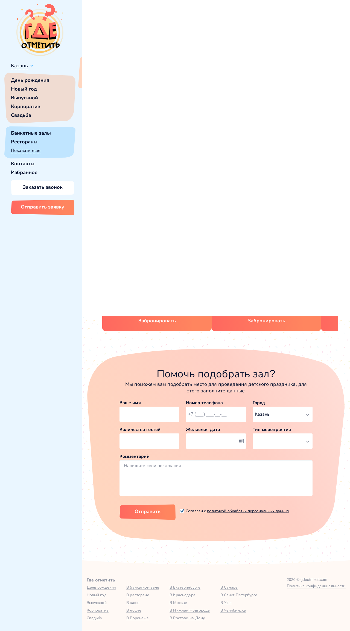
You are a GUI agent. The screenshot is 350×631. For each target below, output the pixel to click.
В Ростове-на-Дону (187, 618)
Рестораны (24, 141)
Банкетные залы (31, 133)
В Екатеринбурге (185, 587)
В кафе (132, 602)
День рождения (30, 80)
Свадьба (21, 115)
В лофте (133, 610)
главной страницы (262, 149)
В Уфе (226, 602)
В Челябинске (233, 610)
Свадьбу (94, 618)
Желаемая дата (203, 429)
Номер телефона (204, 402)
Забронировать (157, 320)
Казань (19, 65)
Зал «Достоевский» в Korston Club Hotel (158, 273)
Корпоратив (25, 106)
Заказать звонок (43, 187)
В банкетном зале (142, 587)
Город (259, 402)
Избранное (24, 172)
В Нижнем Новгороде (190, 610)
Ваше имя (130, 402)
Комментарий (134, 456)
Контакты (22, 163)
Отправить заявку (42, 207)
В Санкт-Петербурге (239, 595)
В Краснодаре (183, 595)
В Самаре (229, 587)
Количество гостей (140, 429)
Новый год (24, 89)
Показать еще (25, 150)
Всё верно (97, 78)
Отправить (148, 511)
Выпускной (24, 97)
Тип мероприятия (272, 429)
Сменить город (131, 78)
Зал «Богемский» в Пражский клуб (261, 273)
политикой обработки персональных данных (248, 511)
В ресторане (137, 595)
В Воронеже (137, 618)
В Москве (178, 602)
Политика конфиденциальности (316, 586)
